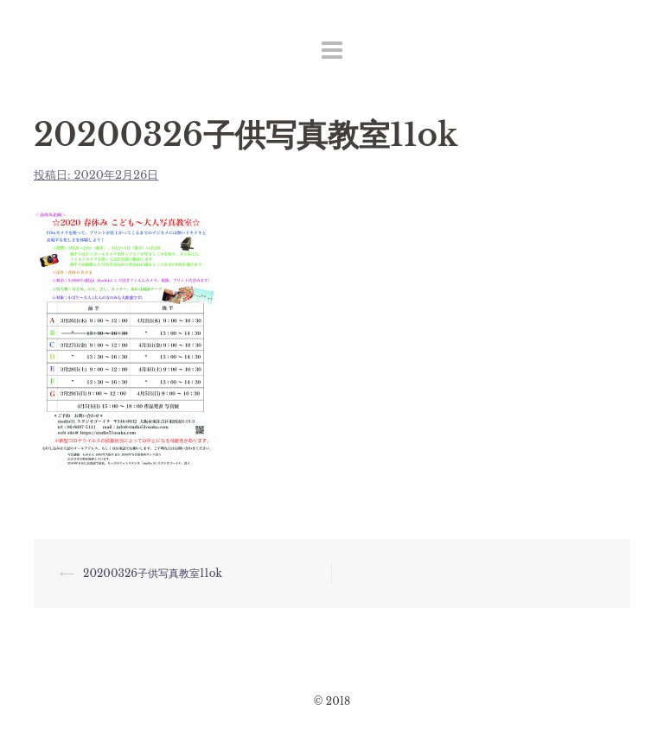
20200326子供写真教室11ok (152, 573)
